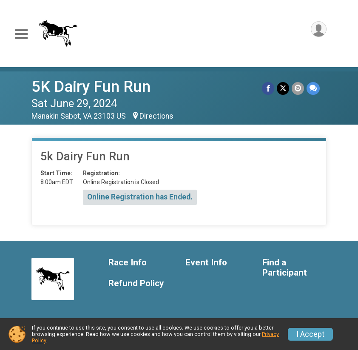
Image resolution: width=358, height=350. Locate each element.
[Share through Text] (313, 88)
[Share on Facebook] (268, 88)
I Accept (310, 334)
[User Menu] (319, 29)
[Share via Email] (298, 88)
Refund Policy (136, 283)
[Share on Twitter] (283, 88)
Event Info (206, 262)
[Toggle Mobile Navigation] (21, 34)
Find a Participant (284, 268)
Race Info (127, 262)
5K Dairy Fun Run (91, 86)
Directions (156, 116)
